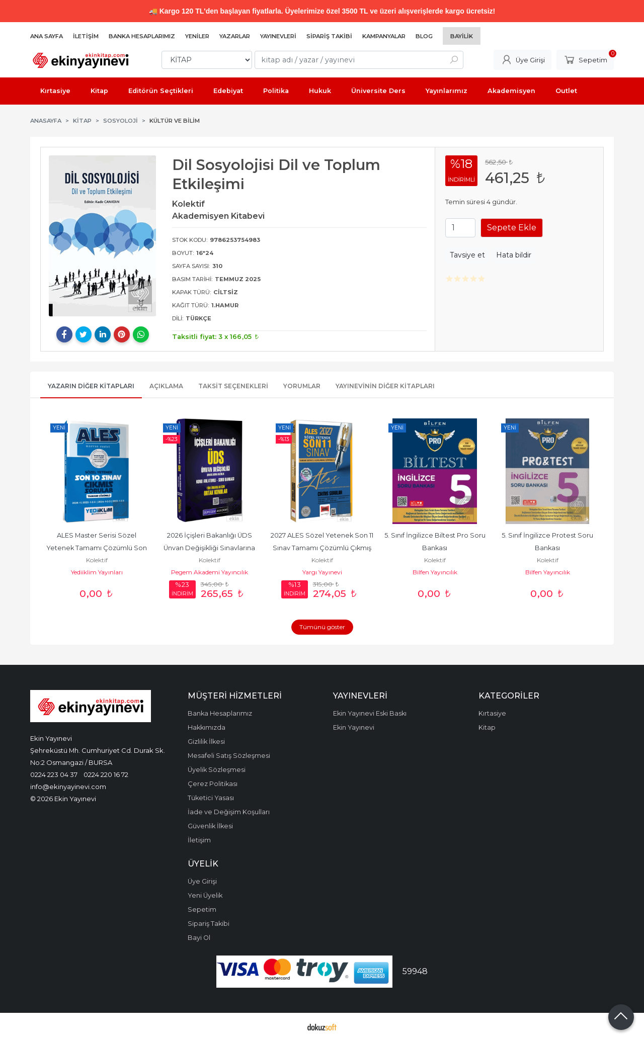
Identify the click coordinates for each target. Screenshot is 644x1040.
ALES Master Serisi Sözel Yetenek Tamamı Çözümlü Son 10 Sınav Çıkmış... (97, 548)
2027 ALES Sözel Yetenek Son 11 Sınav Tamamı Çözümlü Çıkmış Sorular (323, 548)
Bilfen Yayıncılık (435, 572)
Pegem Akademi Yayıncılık (209, 572)
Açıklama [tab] (166, 386)
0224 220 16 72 (106, 774)
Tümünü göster (322, 627)
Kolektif (97, 560)
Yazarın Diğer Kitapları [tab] (91, 386)
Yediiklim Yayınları (97, 572)
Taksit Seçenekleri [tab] (233, 386)
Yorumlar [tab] (301, 386)
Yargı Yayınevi (322, 572)
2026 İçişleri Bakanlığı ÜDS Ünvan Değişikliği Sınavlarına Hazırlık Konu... (210, 548)
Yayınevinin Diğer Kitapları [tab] (385, 386)
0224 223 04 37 (53, 774)
